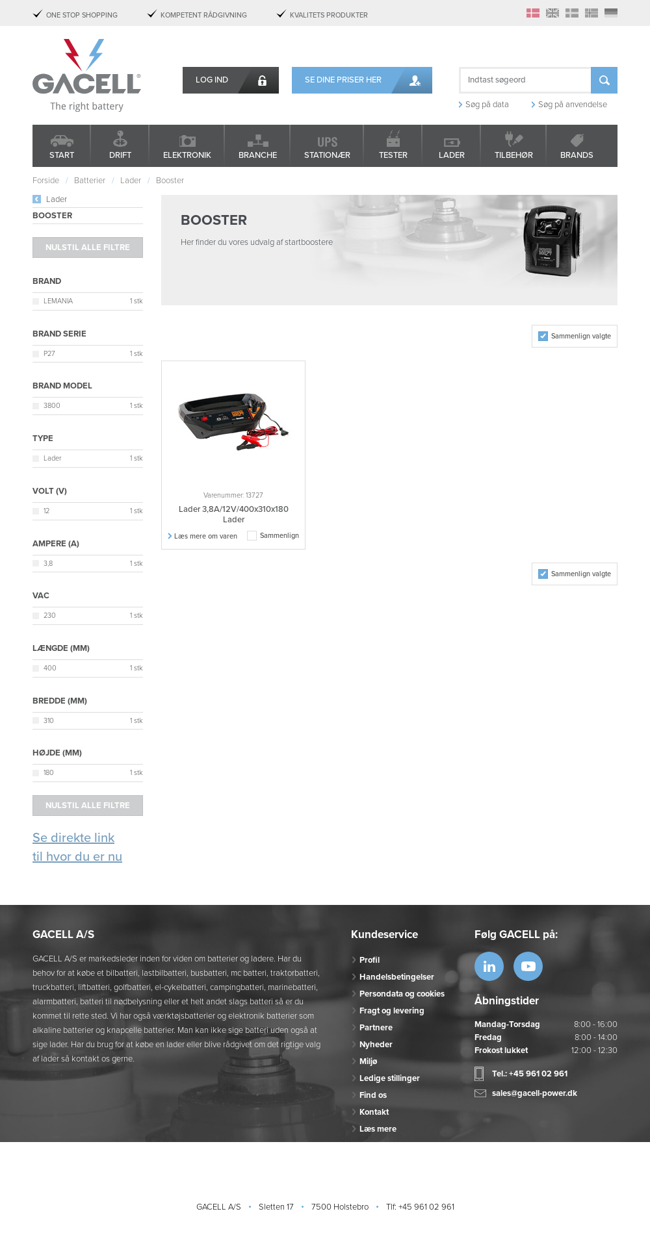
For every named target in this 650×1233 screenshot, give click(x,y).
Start (61, 155)
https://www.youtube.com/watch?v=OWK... (528, 966)
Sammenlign (279, 535)
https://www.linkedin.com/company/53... (489, 966)
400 (50, 668)
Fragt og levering (391, 1011)
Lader (452, 155)
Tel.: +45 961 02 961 (529, 1074)
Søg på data (487, 104)
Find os (373, 1095)
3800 (52, 405)
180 (49, 773)
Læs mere (377, 1129)
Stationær (327, 155)
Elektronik (187, 155)
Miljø (368, 1061)
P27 (49, 354)
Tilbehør (514, 155)
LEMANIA (58, 301)
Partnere (376, 1028)
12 (46, 511)
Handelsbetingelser (396, 977)
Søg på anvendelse (572, 104)
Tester (393, 155)
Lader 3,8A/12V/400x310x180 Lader (234, 514)
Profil (369, 960)
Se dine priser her (343, 80)
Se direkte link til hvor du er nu (77, 847)
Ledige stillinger (389, 1078)
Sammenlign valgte (581, 336)
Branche (258, 155)
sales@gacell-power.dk (534, 1093)
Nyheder (376, 1044)
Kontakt (374, 1112)
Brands (576, 155)
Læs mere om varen (205, 536)
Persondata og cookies (402, 994)
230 (50, 615)
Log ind (212, 80)
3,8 (48, 563)
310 (49, 721)
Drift (120, 155)
